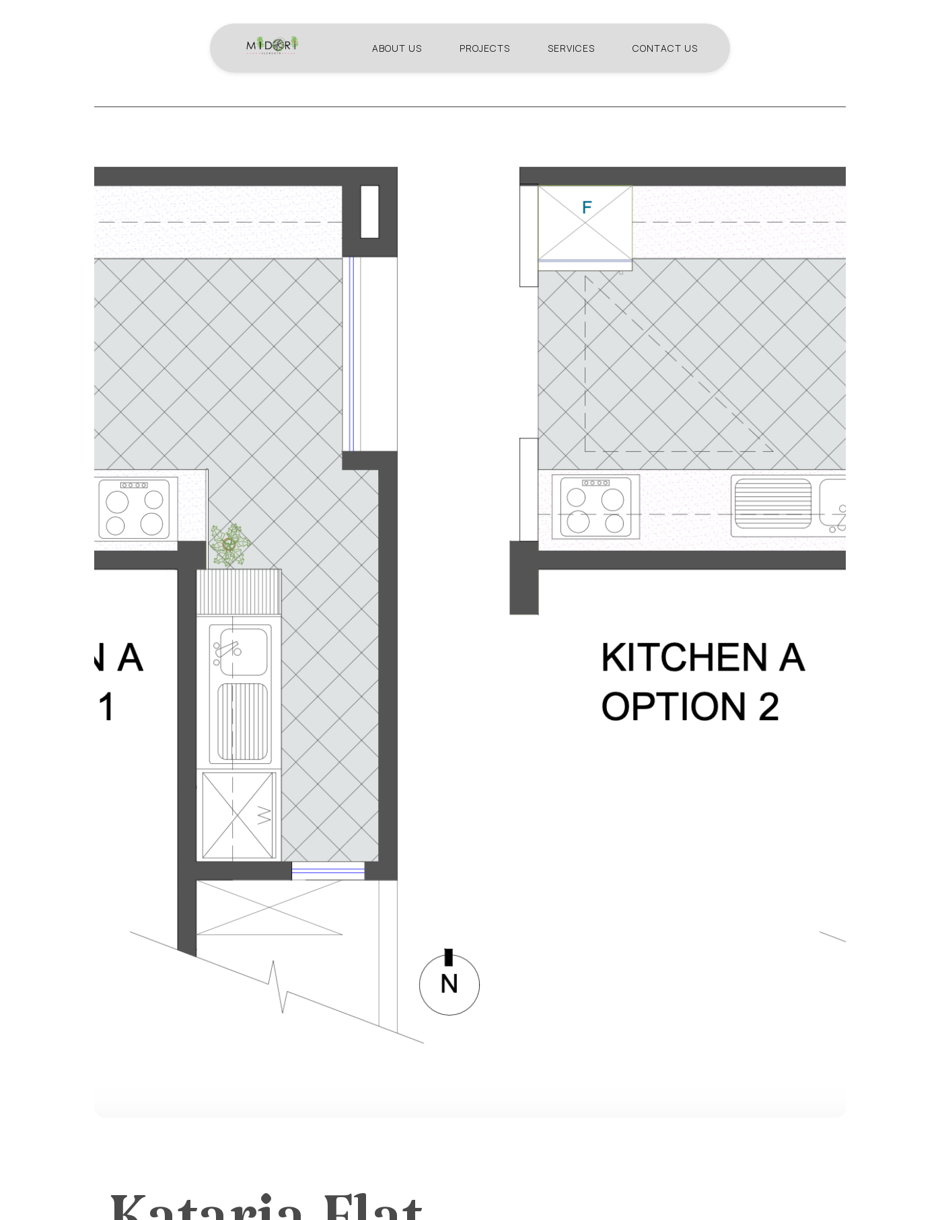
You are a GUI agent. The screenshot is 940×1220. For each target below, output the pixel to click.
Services (571, 45)
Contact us (665, 45)
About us (397, 45)
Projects (485, 45)
